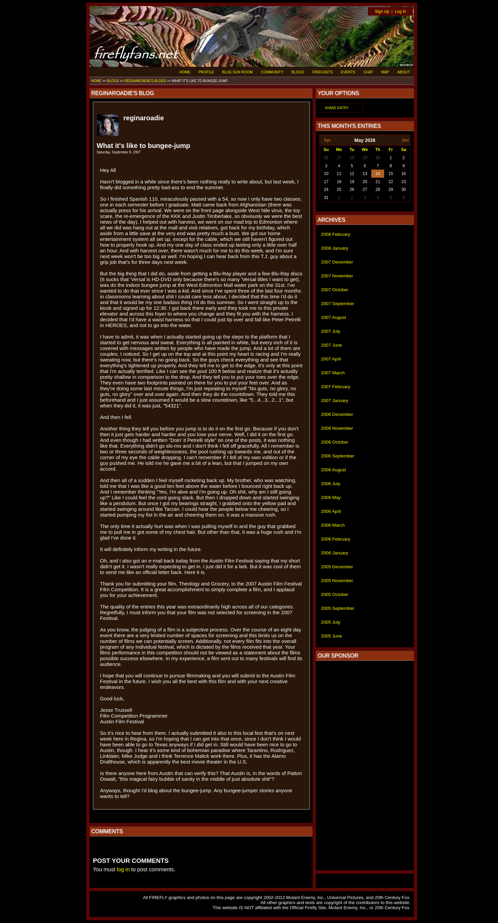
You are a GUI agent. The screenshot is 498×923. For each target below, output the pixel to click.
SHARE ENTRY (337, 108)
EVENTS (348, 72)
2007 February (335, 386)
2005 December (337, 566)
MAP (385, 72)
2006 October (334, 442)
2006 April (331, 511)
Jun (405, 140)
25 (339, 189)
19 (352, 181)
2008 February (335, 234)
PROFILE (206, 72)
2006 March (333, 525)
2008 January (334, 248)
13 (365, 173)
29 (365, 157)
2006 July (330, 483)
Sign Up (382, 11)
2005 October (334, 594)
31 (326, 197)
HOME (184, 72)
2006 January (334, 552)
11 (339, 173)
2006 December (337, 414)
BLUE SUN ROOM (237, 72)
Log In (400, 11)
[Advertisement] (365, 765)
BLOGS (298, 72)
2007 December (337, 262)
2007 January (334, 400)
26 (326, 157)
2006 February (335, 539)
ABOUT (403, 72)
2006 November (337, 428)
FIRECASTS (322, 72)
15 (391, 173)
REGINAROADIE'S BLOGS (145, 81)
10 (326, 173)
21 (378, 181)
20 (365, 181)
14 (378, 173)
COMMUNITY (272, 72)
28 (352, 157)
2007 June (331, 345)
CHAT (368, 72)
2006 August (333, 469)
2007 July (330, 331)
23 (403, 181)
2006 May (331, 497)
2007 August (333, 317)
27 (339, 157)
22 (391, 181)
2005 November (337, 580)
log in (123, 869)
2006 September (337, 455)
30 (378, 157)
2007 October (334, 289)
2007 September (337, 303)
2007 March (333, 372)
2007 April (331, 358)
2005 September (337, 608)
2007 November (337, 275)
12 (352, 173)
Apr (327, 140)
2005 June (331, 636)
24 (326, 189)
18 (339, 181)
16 (403, 173)
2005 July (330, 622)
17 (326, 181)
